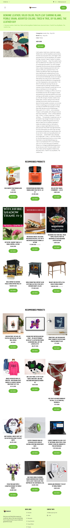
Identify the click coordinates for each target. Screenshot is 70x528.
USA (55, 1)
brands (44, 33)
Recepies (30, 518)
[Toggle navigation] (5, 7)
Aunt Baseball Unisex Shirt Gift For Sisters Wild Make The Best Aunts (13, 438)
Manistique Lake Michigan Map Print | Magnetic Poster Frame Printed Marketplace (56, 339)
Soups (29, 527)
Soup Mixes (31, 524)
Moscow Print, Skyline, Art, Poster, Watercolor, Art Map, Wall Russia (13, 338)
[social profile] (9, 2)
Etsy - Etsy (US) (50, 33)
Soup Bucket (31, 521)
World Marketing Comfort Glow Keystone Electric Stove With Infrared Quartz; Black (35, 284)
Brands (29, 512)
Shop (63, 7)
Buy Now (40, 46)
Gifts (29, 515)
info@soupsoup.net (61, 1)
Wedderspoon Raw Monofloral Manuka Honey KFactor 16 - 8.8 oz (35, 190)
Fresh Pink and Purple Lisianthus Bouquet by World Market (13, 486)
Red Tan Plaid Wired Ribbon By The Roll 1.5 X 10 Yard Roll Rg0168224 (56, 400)
